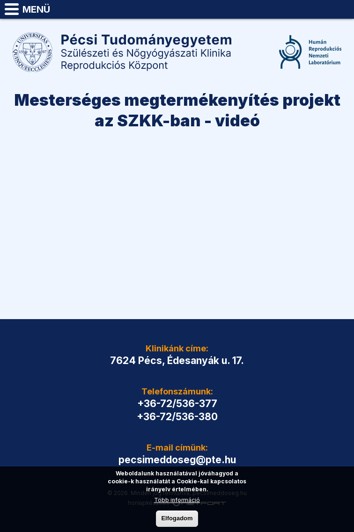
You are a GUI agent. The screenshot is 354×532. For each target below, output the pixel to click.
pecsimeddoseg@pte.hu (342, 9)
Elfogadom (176, 518)
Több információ (177, 499)
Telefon (319, 9)
